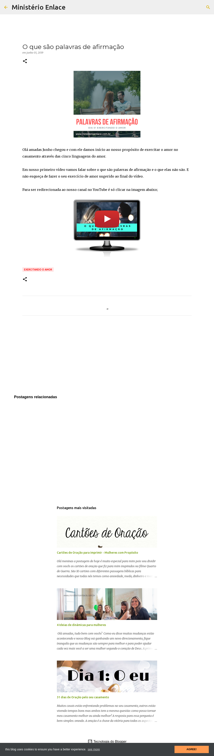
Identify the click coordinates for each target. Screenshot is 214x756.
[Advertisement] (107, 358)
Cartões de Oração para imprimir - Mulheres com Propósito (97, 552)
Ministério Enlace (39, 7)
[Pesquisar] (208, 7)
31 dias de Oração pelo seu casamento (83, 697)
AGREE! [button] (191, 749)
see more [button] (94, 749)
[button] (24, 61)
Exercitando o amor (38, 269)
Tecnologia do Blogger (107, 741)
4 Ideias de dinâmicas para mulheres (81, 625)
